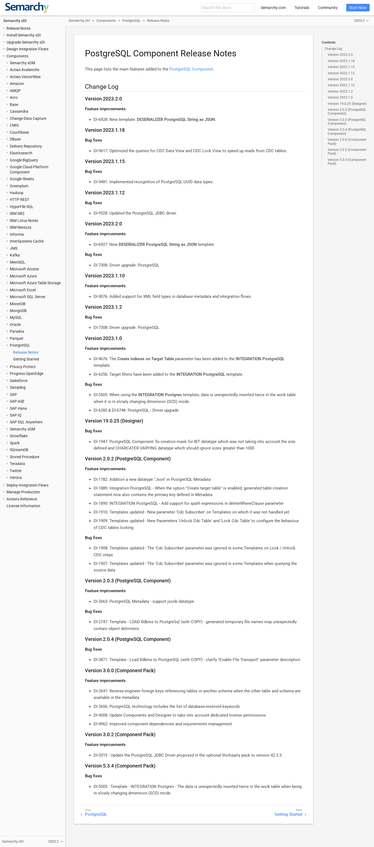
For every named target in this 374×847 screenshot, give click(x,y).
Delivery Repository (26, 146)
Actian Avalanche (24, 70)
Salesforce (18, 380)
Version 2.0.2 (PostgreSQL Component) (347, 111)
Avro (14, 97)
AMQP (15, 90)
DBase (15, 139)
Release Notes (18, 28)
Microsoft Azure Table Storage (35, 283)
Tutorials (302, 7)
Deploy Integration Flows (27, 485)
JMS (13, 248)
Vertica (16, 477)
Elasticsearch (21, 153)
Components (17, 56)
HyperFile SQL (21, 206)
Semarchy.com (273, 7)
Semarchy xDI (15, 21)
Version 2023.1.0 (340, 97)
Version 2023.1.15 (341, 67)
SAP (13, 394)
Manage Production (23, 492)
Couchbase (19, 132)
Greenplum (19, 186)
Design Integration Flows (27, 49)
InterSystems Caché (27, 241)
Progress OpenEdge (26, 373)
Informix (17, 234)
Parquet (16, 338)
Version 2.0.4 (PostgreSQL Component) (347, 131)
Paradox (17, 331)
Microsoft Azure (23, 276)
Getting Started (26, 359)
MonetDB (18, 304)
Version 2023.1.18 (341, 61)
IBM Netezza (20, 227)
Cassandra (19, 111)
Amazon (17, 83)
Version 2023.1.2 (340, 91)
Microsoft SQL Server (27, 297)
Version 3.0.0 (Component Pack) (347, 141)
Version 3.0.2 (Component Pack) (347, 151)
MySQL (16, 317)
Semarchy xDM (22, 63)
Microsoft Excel (23, 290)
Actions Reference (22, 499)
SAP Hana (18, 408)
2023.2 (359, 21)
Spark (15, 443)
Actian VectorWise (25, 77)
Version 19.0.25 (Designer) (347, 104)
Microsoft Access (24, 269)
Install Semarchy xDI (24, 35)
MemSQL (17, 262)
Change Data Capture (28, 118)
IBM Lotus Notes (24, 220)
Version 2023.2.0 (340, 55)
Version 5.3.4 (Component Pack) (347, 162)
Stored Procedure (24, 457)
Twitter (16, 471)
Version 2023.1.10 (341, 85)
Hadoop (16, 193)
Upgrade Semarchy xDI (26, 42)
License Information (23, 506)
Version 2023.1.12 (341, 73)
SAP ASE (17, 401)
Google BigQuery (24, 160)
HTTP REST (19, 199)
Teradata (17, 463)
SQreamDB (19, 450)
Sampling (18, 387)
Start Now (357, 7)
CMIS (14, 125)
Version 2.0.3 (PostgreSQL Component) (347, 122)
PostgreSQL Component (191, 69)
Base (14, 104)
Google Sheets (22, 179)
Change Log (333, 49)
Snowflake (18, 436)
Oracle (15, 324)
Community (328, 7)
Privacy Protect (23, 367)
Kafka (15, 255)
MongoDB (18, 310)
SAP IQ (16, 415)
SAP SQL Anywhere (26, 422)
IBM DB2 (17, 213)
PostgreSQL (20, 345)
